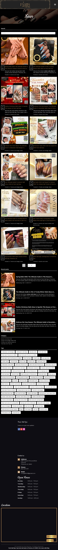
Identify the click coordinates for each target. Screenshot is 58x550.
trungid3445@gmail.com (28, 473)
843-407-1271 (25, 469)
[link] (23, 265)
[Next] (34, 265)
